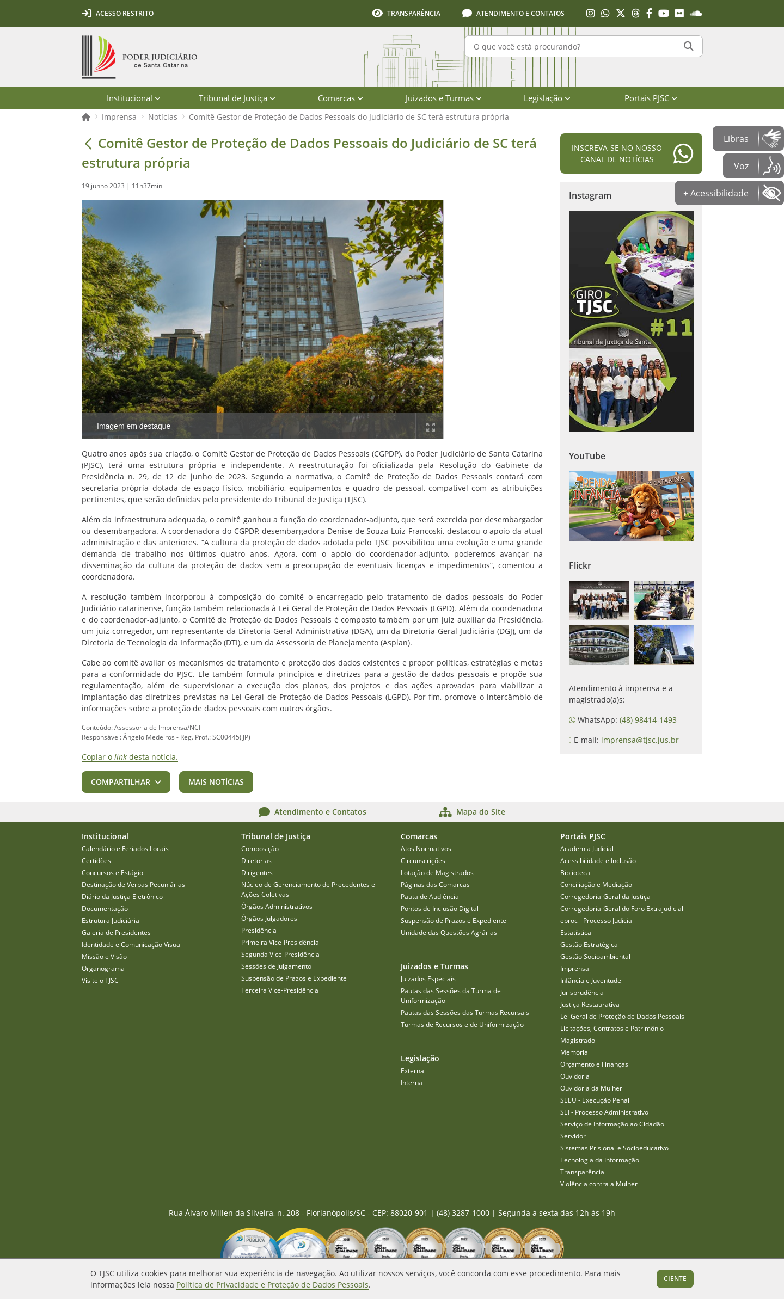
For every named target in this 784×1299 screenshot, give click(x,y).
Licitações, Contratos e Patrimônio (612, 1028)
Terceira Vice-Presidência (279, 990)
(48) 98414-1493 (648, 720)
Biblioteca (575, 872)
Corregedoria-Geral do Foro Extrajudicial (621, 908)
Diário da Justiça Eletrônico (122, 896)
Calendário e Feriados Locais (125, 848)
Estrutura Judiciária (110, 920)
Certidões (96, 860)
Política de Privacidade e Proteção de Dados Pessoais (272, 1284)
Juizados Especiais (428, 978)
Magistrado (577, 1040)
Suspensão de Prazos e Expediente (294, 978)
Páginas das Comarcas (435, 884)
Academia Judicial (587, 848)
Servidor (573, 1136)
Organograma (103, 968)
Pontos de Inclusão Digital (440, 908)
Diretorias (256, 860)
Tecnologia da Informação (599, 1160)
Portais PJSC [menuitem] (650, 98)
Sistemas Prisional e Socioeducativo (614, 1148)
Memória (574, 1052)
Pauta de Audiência (430, 896)
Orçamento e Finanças (594, 1064)
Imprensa (119, 117)
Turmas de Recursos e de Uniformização (462, 1024)
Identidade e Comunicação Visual (132, 944)
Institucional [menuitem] (134, 98)
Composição (260, 848)
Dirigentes (257, 872)
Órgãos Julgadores (269, 918)
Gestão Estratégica (589, 944)
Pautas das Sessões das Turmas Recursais (465, 1012)
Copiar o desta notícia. (130, 757)
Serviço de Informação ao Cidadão (612, 1124)
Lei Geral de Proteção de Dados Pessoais (622, 1016)
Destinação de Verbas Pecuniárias (133, 884)
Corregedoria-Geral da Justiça (605, 896)
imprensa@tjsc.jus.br (640, 740)
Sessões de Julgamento (276, 966)
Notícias (162, 117)
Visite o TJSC (100, 980)
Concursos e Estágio (112, 872)
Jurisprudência (582, 992)
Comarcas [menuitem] (340, 98)
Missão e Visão (104, 956)
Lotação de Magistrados (437, 872)
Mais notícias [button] (216, 782)
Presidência (259, 930)
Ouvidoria (575, 1076)
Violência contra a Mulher (599, 1184)
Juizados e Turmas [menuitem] (444, 98)
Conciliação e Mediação (596, 884)
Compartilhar (120, 782)
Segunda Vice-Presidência (280, 954)
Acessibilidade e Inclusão (598, 860)
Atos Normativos (426, 848)
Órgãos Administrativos (277, 906)
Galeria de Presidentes (116, 932)
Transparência (582, 1172)
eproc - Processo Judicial (597, 920)
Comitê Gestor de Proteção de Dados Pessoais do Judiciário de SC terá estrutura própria (349, 117)
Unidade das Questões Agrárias (449, 932)
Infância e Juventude (590, 980)
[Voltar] (88, 143)
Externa (412, 1070)
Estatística (575, 932)
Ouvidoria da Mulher (591, 1088)
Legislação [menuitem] (547, 98)
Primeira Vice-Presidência (280, 942)
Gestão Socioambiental (595, 956)
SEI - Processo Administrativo (604, 1112)
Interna (411, 1082)
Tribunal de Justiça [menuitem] (237, 98)
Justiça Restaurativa (590, 1004)
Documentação (105, 908)
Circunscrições (423, 860)
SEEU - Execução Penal (594, 1100)
